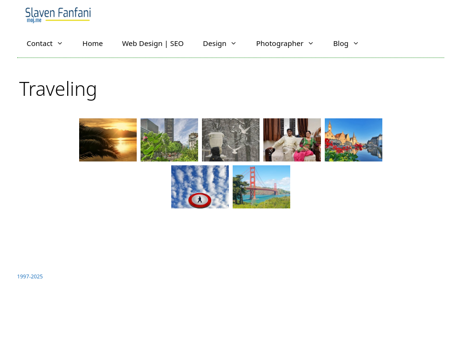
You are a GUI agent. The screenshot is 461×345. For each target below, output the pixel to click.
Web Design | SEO (153, 43)
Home (93, 43)
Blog (351, 43)
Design (225, 43)
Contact (50, 43)
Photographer (290, 43)
